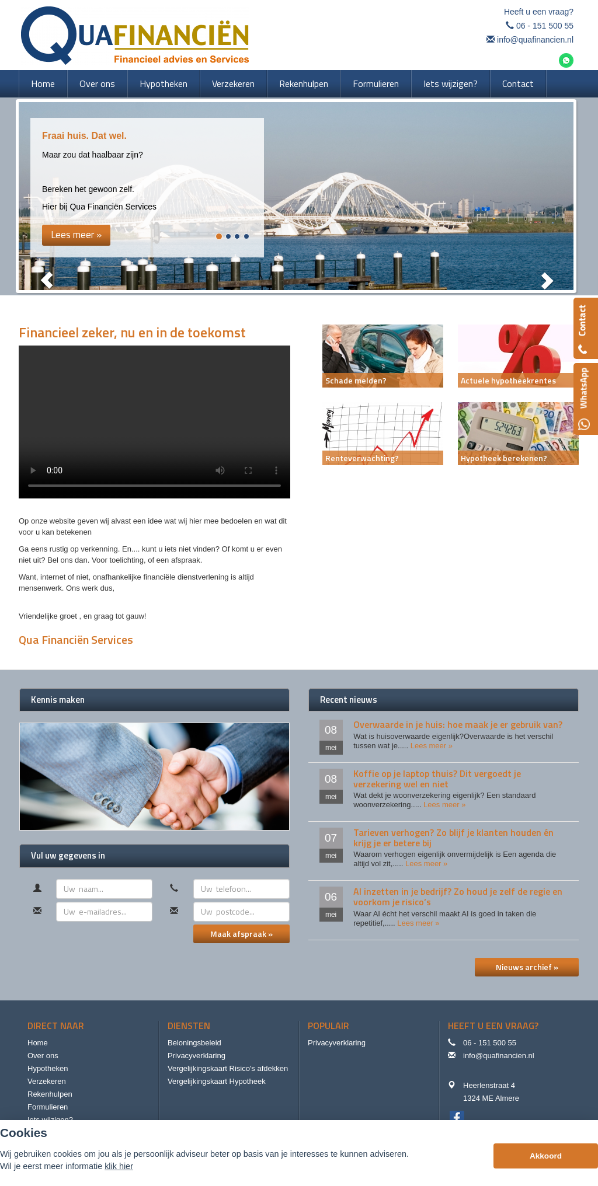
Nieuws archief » (527, 967)
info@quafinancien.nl (535, 39)
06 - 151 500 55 (544, 25)
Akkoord (546, 1156)
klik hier (119, 1166)
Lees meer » (432, 745)
